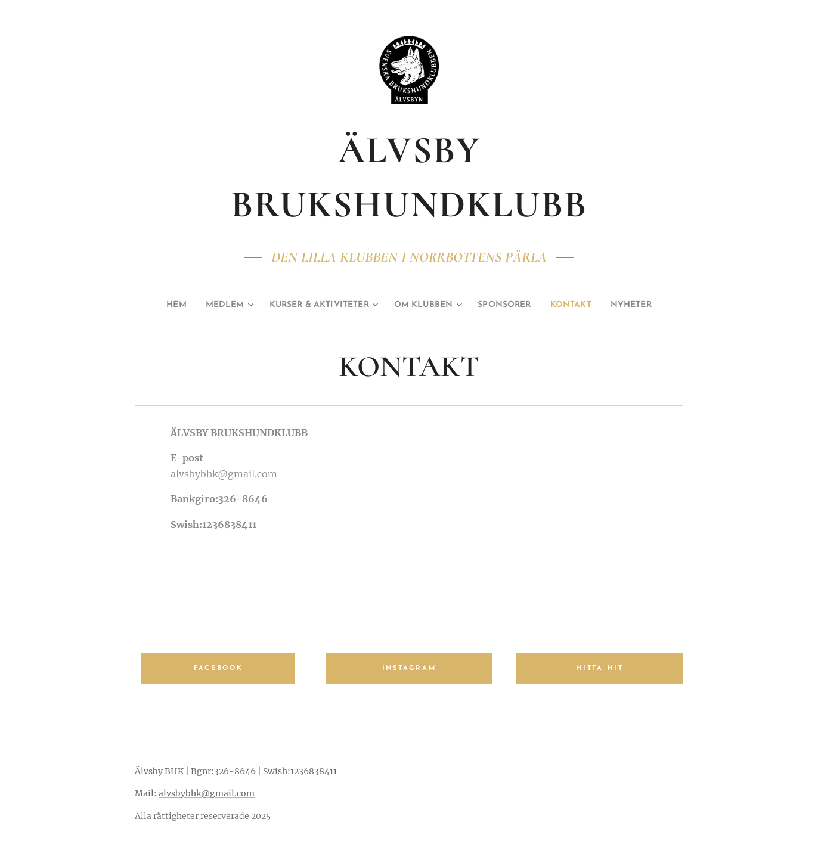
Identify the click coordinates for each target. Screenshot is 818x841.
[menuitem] (155, 305)
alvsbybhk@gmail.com (207, 793)
